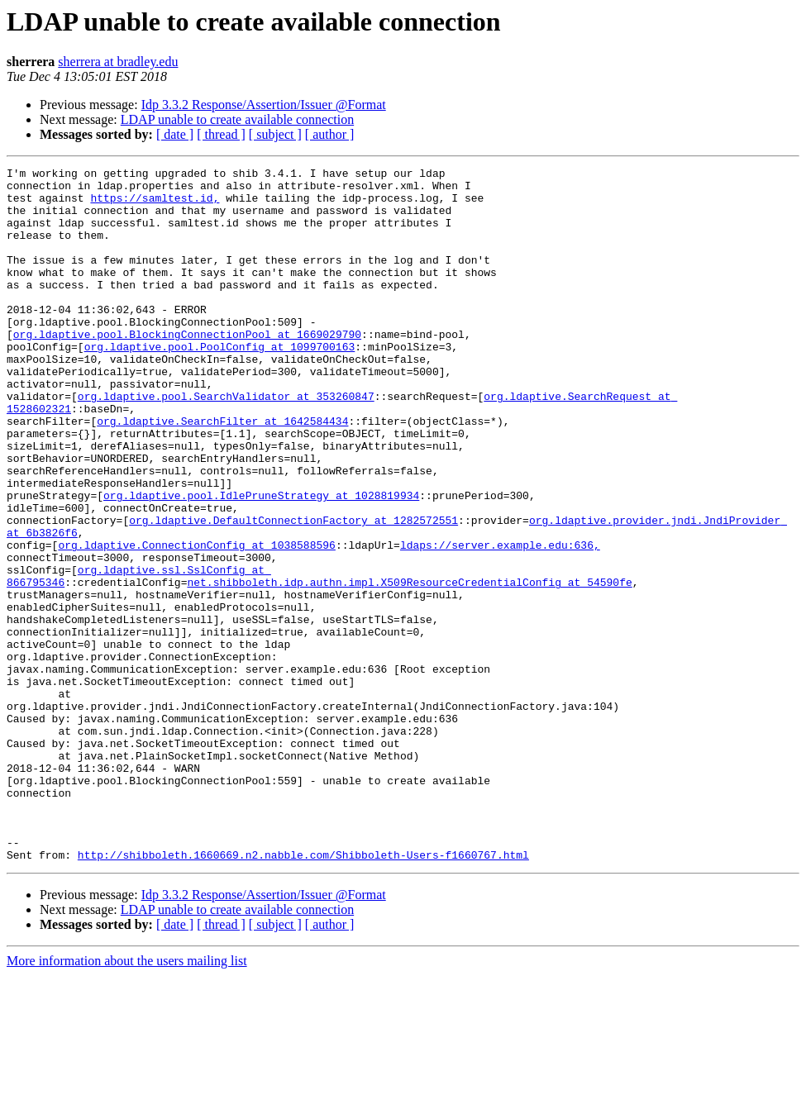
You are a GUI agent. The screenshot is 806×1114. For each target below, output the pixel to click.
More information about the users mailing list (127, 1100)
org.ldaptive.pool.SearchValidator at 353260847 (226, 443)
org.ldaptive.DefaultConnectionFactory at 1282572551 (293, 591)
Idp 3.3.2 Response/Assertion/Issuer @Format (263, 105)
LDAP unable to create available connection (237, 119)
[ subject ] (275, 134)
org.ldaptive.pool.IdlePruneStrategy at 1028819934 (261, 562)
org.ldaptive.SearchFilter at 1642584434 (222, 472)
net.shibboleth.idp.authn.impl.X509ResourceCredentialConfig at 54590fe (409, 666)
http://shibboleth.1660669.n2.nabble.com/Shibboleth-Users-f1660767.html (303, 993)
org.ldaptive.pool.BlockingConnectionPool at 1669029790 (187, 368)
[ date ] (174, 134)
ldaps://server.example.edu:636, (500, 621)
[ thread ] (221, 134)
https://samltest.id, (154, 205)
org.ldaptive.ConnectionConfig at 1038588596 (196, 621)
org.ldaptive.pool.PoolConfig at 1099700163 (219, 383)
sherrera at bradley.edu (118, 62)
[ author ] (330, 134)
